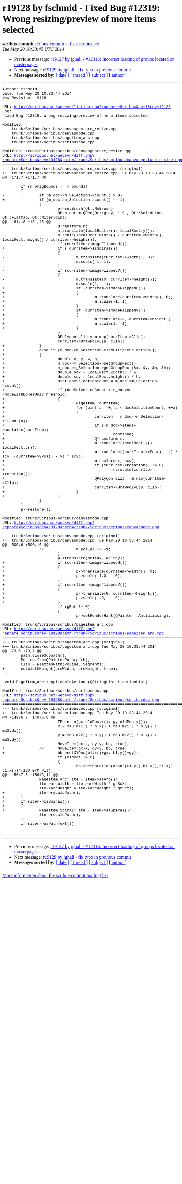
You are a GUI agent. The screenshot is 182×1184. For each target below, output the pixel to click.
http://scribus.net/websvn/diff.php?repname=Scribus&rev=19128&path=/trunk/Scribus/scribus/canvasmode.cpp (80, 612)
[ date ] (62, 75)
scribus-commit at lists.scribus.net (67, 43)
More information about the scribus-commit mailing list (55, 1024)
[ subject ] (98, 75)
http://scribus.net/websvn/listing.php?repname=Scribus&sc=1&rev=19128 (92, 111)
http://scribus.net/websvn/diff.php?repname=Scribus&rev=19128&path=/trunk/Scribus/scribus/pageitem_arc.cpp (83, 740)
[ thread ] (79, 75)
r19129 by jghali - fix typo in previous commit (87, 69)
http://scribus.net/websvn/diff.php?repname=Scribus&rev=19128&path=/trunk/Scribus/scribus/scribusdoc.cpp (80, 819)
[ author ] (118, 75)
